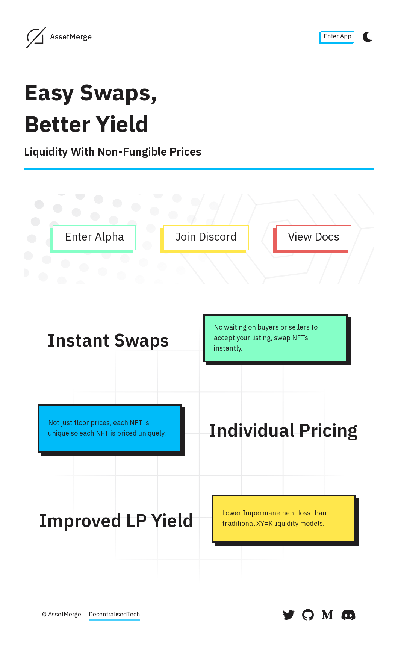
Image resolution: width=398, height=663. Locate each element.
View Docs (312, 239)
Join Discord (204, 239)
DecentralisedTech (114, 615)
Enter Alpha (93, 239)
